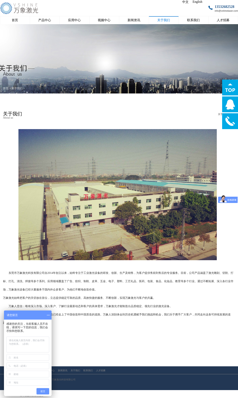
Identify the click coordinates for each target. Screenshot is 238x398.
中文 (185, 2)
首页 (15, 20)
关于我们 (17, 88)
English (197, 1)
